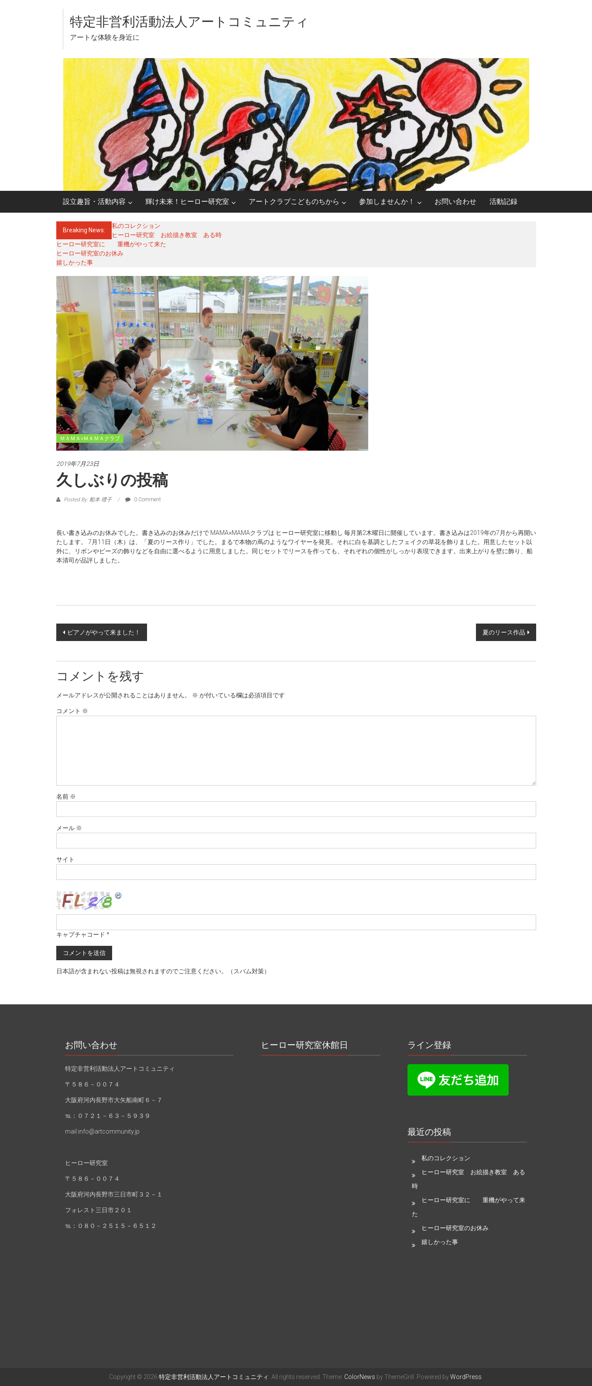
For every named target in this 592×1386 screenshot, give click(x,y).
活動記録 (503, 201)
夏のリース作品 (503, 632)
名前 (66, 796)
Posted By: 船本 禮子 (87, 499)
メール (69, 827)
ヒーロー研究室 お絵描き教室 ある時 (167, 234)
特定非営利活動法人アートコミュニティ (189, 21)
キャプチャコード (80, 934)
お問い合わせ (455, 201)
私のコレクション (136, 225)
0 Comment (143, 499)
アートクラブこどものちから (294, 201)
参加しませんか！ (387, 201)
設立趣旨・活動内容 (94, 201)
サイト (65, 859)
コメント (72, 710)
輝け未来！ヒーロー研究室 (187, 201)
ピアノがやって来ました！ (103, 632)
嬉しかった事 (74, 262)
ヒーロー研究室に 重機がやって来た (111, 244)
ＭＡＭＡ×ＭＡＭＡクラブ (90, 438)
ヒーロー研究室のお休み (89, 253)
